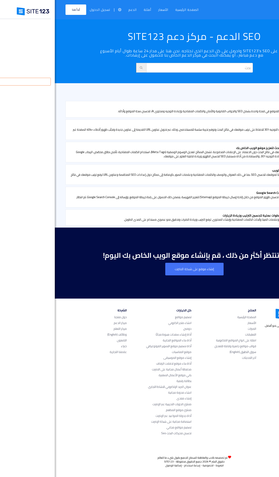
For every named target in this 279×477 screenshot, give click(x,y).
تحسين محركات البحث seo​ (121, 433)
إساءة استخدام (137, 465)
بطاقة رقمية (129, 381)
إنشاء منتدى (129, 398)
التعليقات (195, 334)
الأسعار (108, 10)
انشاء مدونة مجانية (125, 392)
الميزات (197, 328)
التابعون (67, 340)
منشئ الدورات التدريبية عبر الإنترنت (117, 404)
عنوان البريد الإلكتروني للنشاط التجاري (115, 387)
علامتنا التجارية (63, 352)
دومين (132, 328)
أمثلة (92, 10)
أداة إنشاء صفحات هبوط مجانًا (119, 334)
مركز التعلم (65, 328)
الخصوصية (153, 465)
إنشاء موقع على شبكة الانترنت (139, 269)
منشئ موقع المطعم (124, 410)
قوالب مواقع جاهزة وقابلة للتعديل (180, 346)
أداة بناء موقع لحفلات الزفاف (119, 363)
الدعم (78, 10)
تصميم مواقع (128, 317)
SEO (254, 93)
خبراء (69, 346)
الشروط (165, 465)
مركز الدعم (65, 323)
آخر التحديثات (194, 358)
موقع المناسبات (127, 352)
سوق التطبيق (188, 352)
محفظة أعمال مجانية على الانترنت (117, 369)
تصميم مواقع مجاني (124, 427)
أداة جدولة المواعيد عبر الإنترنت (119, 416)
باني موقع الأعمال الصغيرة (120, 375)
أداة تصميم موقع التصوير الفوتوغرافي (114, 346)
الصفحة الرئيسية (132, 10)
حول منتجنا (65, 317)
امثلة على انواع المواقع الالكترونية (181, 340)
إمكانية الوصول (118, 465)
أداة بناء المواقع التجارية (122, 340)
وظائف (62, 334)
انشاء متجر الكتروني (125, 323)
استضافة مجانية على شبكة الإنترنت (116, 421)
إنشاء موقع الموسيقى (122, 358)
